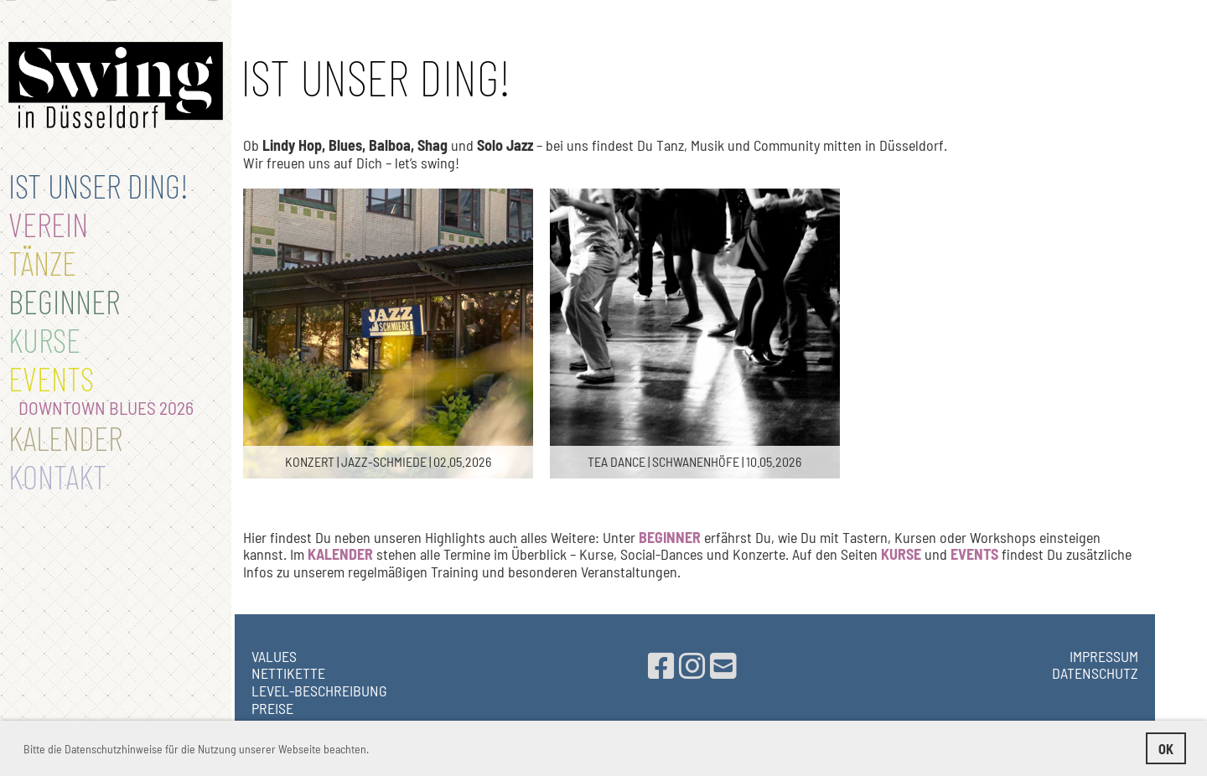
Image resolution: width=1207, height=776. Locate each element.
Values (274, 656)
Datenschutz (1095, 673)
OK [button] (1165, 749)
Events (51, 378)
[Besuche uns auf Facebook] (661, 665)
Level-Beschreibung (319, 690)
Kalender (65, 437)
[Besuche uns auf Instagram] (692, 665)
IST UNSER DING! (98, 185)
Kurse (44, 339)
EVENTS (974, 554)
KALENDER (340, 554)
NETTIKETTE (288, 673)
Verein (48, 224)
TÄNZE (42, 262)
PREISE (272, 708)
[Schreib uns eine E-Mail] (723, 665)
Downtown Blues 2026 (101, 407)
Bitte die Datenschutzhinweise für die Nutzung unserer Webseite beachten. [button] (196, 749)
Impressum (1104, 656)
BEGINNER (64, 301)
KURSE (901, 554)
